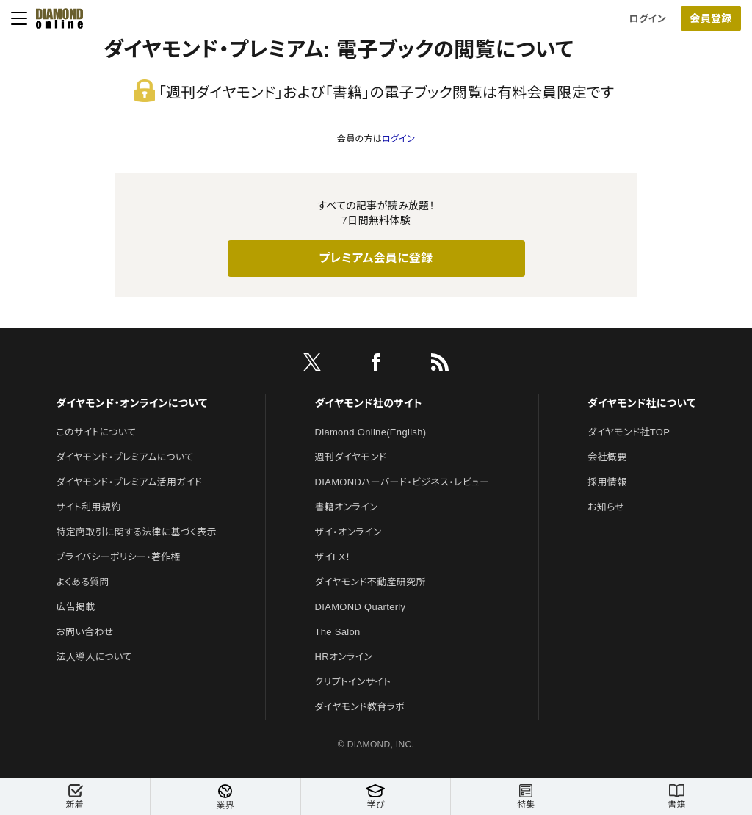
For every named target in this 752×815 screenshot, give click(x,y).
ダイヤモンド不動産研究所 (370, 581)
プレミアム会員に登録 (376, 258)
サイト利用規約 (88, 506)
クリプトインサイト (353, 681)
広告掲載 (75, 606)
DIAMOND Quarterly (360, 606)
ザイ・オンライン (348, 531)
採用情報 (607, 482)
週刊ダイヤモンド (351, 457)
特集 (526, 797)
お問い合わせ (84, 631)
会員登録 (710, 18)
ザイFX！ (333, 556)
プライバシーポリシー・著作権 (118, 556)
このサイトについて (96, 432)
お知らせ (606, 506)
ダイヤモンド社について (641, 403)
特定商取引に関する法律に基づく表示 (136, 531)
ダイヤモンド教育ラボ (360, 706)
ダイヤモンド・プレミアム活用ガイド (129, 482)
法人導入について (93, 656)
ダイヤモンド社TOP (629, 432)
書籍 (676, 797)
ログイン (647, 18)
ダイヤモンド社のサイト (368, 403)
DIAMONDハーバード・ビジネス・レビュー (402, 482)
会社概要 (607, 457)
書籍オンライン (346, 506)
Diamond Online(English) (371, 432)
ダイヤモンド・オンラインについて (131, 403)
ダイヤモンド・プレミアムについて (124, 457)
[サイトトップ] (55, 18)
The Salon (338, 631)
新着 (75, 797)
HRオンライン (344, 656)
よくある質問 (82, 581)
